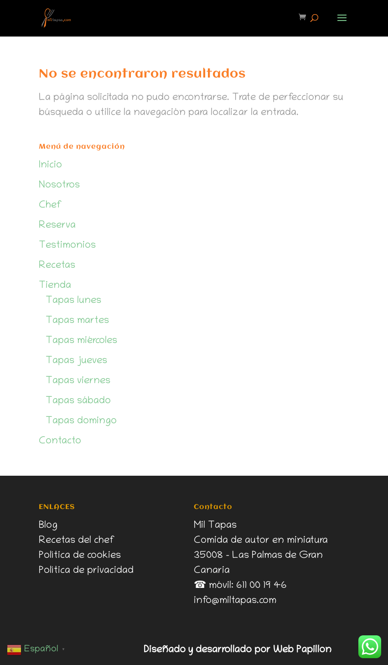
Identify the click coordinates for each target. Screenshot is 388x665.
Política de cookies (80, 556)
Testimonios (67, 245)
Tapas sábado (78, 401)
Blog (48, 525)
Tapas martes (77, 321)
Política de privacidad (86, 571)
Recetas (57, 265)
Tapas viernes (78, 381)
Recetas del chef (77, 540)
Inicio (50, 165)
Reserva (57, 225)
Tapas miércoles (81, 341)
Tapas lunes (73, 301)
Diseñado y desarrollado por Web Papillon (237, 650)
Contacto (60, 441)
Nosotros (59, 185)
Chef (50, 205)
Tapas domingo (81, 421)
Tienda (55, 286)
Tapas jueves (76, 361)
